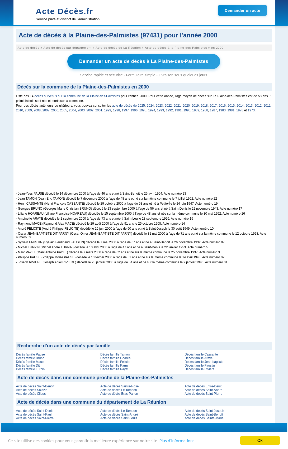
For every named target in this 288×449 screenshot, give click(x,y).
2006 (54, 110)
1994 (151, 110)
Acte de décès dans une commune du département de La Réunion (91, 402)
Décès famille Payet (114, 369)
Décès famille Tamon (115, 354)
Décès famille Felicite (115, 362)
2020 (186, 105)
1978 (239, 110)
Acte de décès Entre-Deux (203, 386)
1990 (187, 110)
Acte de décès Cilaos (31, 394)
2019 (195, 105)
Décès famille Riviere (199, 369)
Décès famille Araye (199, 358)
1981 (231, 110)
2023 (159, 105)
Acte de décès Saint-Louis (118, 418)
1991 (178, 110)
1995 (143, 110)
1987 (213, 110)
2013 (249, 105)
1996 (134, 110)
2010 (19, 110)
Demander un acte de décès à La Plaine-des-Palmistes (144, 61)
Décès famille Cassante (201, 354)
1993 (160, 110)
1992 (169, 110)
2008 (37, 110)
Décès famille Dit (28, 365)
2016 (222, 105)
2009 (28, 110)
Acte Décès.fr (64, 11)
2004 (72, 110)
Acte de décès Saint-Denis (34, 411)
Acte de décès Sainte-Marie (204, 418)
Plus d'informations (177, 440)
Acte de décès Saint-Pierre (203, 394)
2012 (258, 105)
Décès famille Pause (30, 354)
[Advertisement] (144, 155)
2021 (177, 105)
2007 (46, 110)
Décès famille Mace (30, 362)
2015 (231, 105)
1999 (107, 110)
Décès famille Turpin (30, 369)
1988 (204, 110)
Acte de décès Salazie (32, 390)
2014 (240, 105)
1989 (195, 110)
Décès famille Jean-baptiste (204, 362)
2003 (81, 110)
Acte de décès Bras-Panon (119, 394)
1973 (251, 110)
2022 (168, 105)
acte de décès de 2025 (128, 105)
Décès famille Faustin (200, 365)
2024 (150, 105)
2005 (63, 110)
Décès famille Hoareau (116, 358)
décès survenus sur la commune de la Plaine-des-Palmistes (77, 96)
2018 (204, 105)
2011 (267, 105)
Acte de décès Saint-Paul (34, 414)
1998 (116, 110)
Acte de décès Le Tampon (118, 390)
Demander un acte (242, 10)
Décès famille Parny (114, 365)
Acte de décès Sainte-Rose (119, 386)
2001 (98, 110)
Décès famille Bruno (30, 358)
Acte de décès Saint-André (203, 390)
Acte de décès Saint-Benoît (35, 386)
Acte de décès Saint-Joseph (204, 411)
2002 (90, 110)
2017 (213, 105)
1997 (125, 110)
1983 (222, 110)
